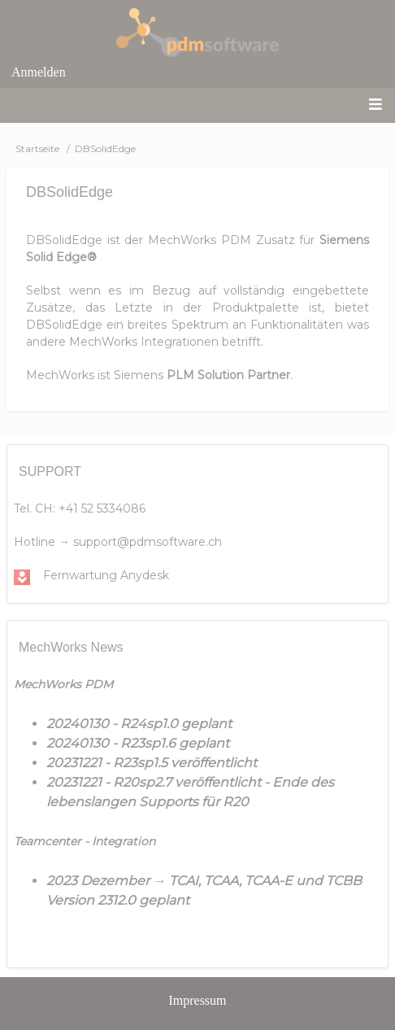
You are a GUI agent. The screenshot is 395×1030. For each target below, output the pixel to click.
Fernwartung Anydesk (106, 575)
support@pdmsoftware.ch (147, 542)
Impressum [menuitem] (197, 1000)
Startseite (37, 148)
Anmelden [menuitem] (38, 72)
